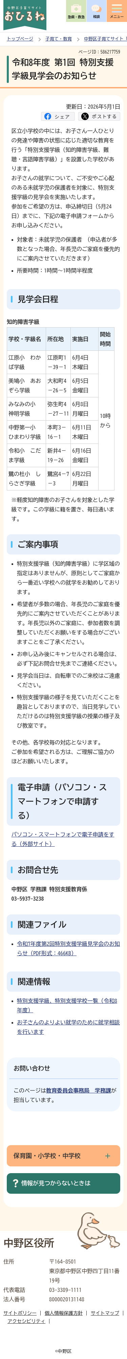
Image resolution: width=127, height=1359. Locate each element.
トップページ (20, 39)
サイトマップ (105, 1313)
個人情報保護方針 (64, 1313)
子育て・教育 (58, 39)
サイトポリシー (20, 1313)
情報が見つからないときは (55, 1183)
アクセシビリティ (26, 1321)
